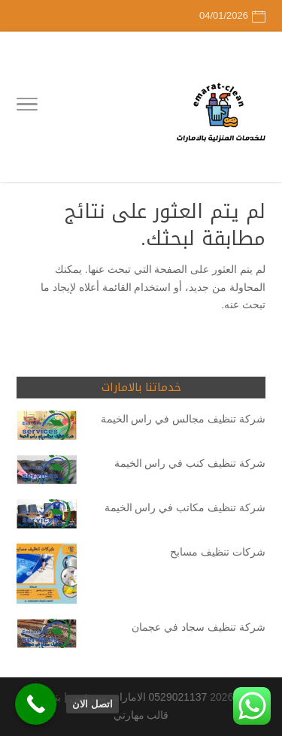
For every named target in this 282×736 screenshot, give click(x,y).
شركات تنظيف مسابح (217, 552)
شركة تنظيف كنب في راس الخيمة (189, 463)
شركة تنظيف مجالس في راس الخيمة (183, 419)
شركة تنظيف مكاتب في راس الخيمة (185, 507)
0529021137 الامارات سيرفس (139, 697)
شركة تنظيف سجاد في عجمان (198, 627)
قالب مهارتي (141, 715)
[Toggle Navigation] (27, 107)
